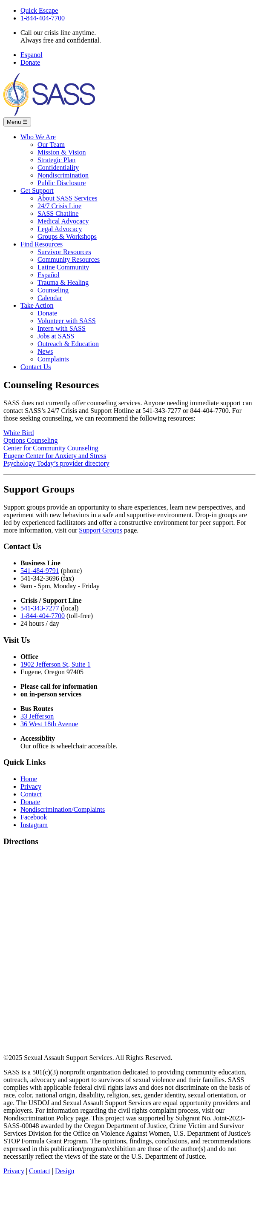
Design (64, 1170)
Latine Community (63, 267)
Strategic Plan (56, 159)
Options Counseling (30, 440)
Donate (30, 62)
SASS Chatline (57, 213)
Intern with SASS (61, 328)
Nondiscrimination (63, 175)
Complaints (53, 359)
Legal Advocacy (59, 228)
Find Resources (41, 244)
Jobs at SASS (55, 336)
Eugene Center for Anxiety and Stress (54, 455)
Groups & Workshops (67, 236)
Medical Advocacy (63, 221)
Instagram (34, 824)
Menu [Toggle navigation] (17, 122)
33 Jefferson (37, 716)
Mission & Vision (61, 152)
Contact (31, 794)
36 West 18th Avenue (49, 723)
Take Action (37, 305)
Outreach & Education (68, 343)
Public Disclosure (61, 182)
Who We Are (38, 136)
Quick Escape (39, 10)
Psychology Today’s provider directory (56, 463)
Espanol (31, 54)
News (45, 351)
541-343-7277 (39, 608)
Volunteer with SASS (66, 320)
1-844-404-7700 (42, 18)
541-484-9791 (39, 570)
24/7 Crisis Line (59, 205)
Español (48, 274)
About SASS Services (67, 198)
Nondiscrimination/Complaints (62, 809)
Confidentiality (58, 167)
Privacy (30, 786)
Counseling (53, 290)
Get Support (37, 190)
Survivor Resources (64, 251)
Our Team (51, 144)
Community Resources (68, 259)
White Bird (18, 432)
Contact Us (35, 366)
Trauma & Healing (63, 282)
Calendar (49, 297)
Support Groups (100, 530)
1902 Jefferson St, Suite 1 (55, 664)
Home (28, 778)
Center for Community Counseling (50, 448)
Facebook (33, 817)
